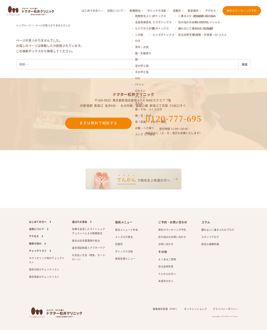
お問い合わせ (165, 244)
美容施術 (192, 10)
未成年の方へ (165, 281)
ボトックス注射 (155, 10)
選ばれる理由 (79, 221)
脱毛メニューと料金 (126, 229)
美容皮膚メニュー (125, 258)
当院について (113, 10)
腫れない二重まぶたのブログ (217, 229)
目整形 (176, 10)
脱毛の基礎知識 (210, 244)
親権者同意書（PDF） (165, 309)
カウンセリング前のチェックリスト (46, 260)
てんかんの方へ (167, 273)
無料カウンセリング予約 (242, 10)
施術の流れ (35, 243)
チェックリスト (38, 250)
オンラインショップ (195, 309)
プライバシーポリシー (225, 309)
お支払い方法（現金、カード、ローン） (89, 257)
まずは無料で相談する (98, 123)
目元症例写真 (165, 266)
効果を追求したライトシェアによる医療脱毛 (88, 232)
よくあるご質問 (167, 259)
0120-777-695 (174, 118)
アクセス (210, 10)
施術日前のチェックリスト (44, 269)
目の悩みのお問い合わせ (172, 237)
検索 (245, 64)
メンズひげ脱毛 (124, 237)
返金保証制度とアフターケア (88, 247)
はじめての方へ (88, 10)
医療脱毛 (133, 10)
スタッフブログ (210, 237)
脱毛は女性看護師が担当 (86, 240)
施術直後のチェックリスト (44, 276)
